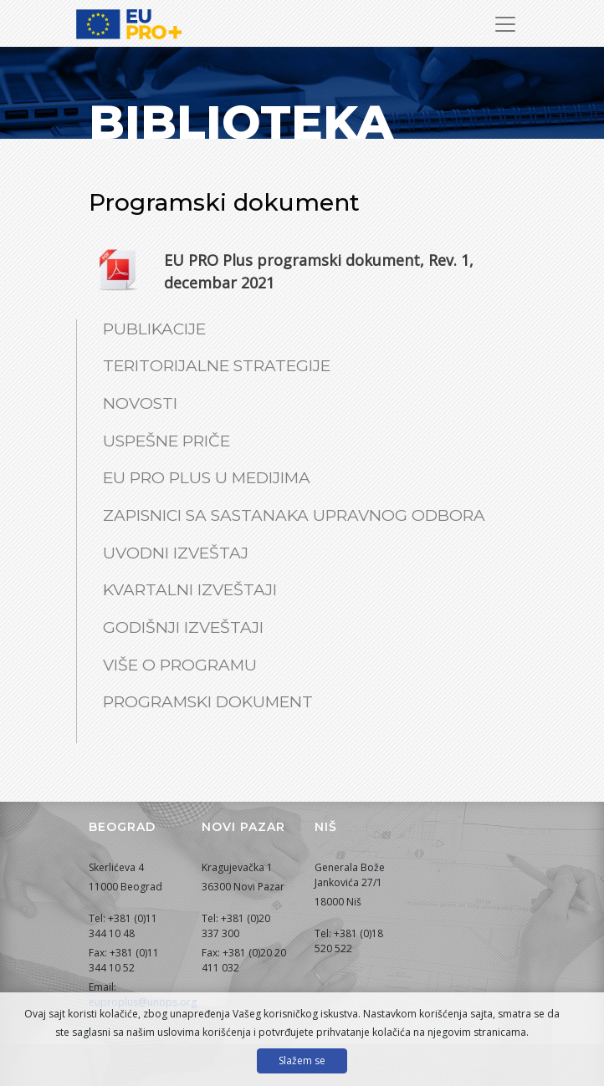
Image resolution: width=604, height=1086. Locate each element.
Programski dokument (208, 701)
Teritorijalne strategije (216, 365)
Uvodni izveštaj (175, 553)
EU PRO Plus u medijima (206, 477)
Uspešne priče (166, 441)
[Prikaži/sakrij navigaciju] (505, 24)
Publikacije (154, 329)
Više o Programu (180, 665)
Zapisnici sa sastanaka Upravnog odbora (294, 515)
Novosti (140, 403)
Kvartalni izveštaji (190, 589)
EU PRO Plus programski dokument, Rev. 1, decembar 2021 (318, 271)
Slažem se (302, 1060)
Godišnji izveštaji (183, 627)
